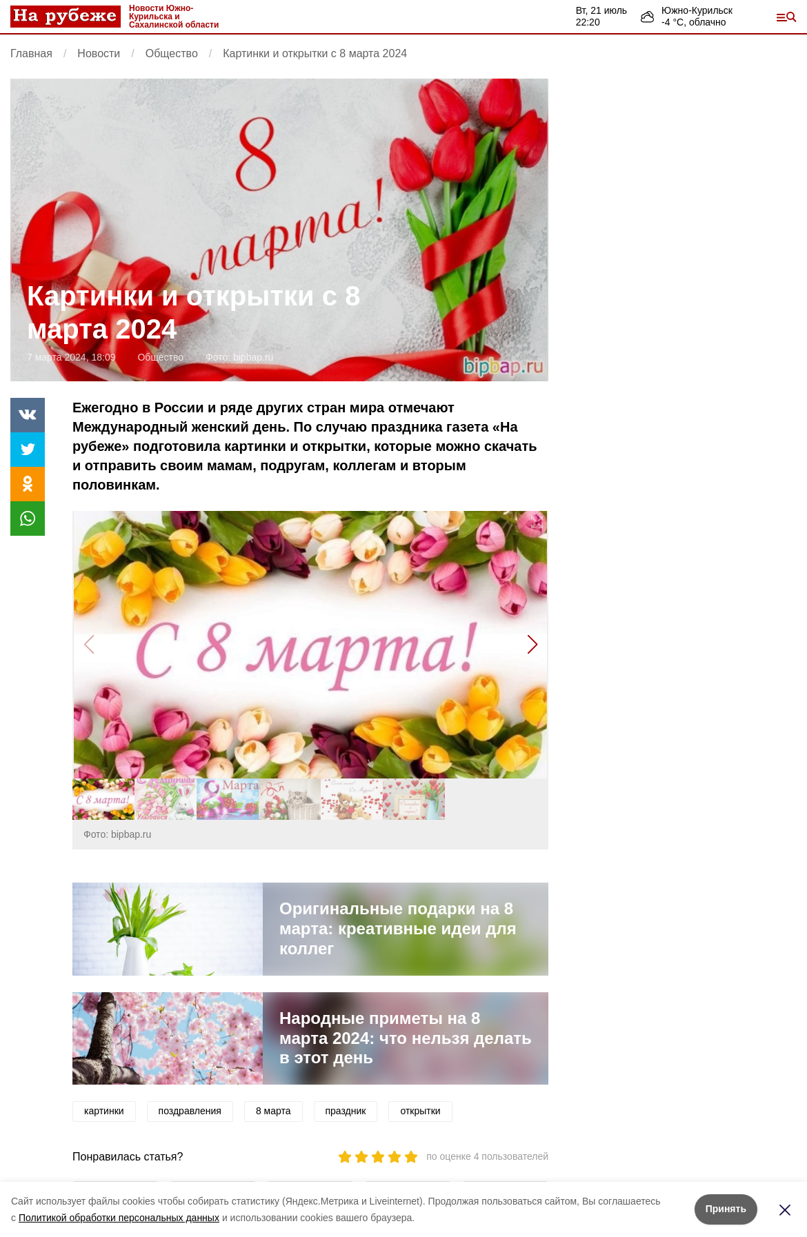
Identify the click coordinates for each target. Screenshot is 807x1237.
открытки (420, 1110)
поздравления (190, 1110)
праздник (346, 1110)
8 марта (273, 1110)
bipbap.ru (253, 357)
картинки (104, 1110)
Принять (726, 1208)
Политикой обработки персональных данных (119, 1217)
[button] (532, 645)
